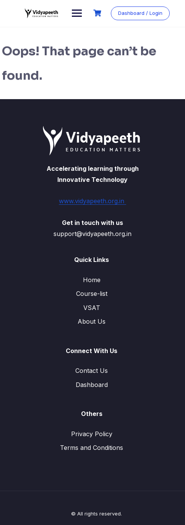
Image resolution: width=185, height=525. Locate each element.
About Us (91, 321)
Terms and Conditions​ (91, 447)
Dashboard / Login (140, 13)
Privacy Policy (91, 434)
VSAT (91, 307)
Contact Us (91, 370)
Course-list (91, 293)
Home (92, 280)
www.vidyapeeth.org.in (92, 201)
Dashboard (92, 385)
